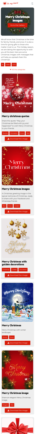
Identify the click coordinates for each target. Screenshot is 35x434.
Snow (22, 133)
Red (28, 133)
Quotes (5, 133)
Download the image (18, 139)
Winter (5, 337)
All (2, 64)
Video (8, 64)
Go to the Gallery (17, 25)
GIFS (14, 64)
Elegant (5, 405)
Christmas (6, 269)
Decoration (14, 133)
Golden (17, 206)
